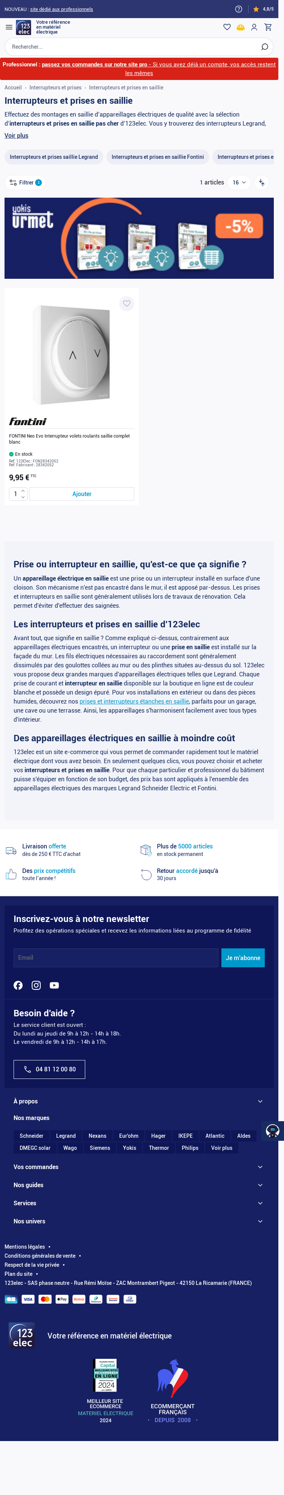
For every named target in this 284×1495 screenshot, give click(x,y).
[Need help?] (238, 9)
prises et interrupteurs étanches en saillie (134, 701)
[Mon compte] (254, 27)
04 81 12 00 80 (49, 1069)
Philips (190, 1148)
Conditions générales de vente (40, 1255)
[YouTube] (54, 985)
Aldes (243, 1136)
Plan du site (18, 1274)
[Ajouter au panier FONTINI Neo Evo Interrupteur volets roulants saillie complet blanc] (81, 494)
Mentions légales (25, 1246)
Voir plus (16, 135)
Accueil (13, 88)
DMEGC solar (35, 1148)
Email (25, 958)
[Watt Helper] (272, 1131)
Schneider (31, 1136)
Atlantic (215, 1136)
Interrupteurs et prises (55, 88)
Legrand (66, 1136)
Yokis (129, 1148)
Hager (158, 1136)
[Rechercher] (264, 46)
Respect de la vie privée (32, 1265)
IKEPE (185, 1136)
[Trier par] (261, 182)
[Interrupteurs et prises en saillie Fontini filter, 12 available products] (157, 157)
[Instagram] (36, 985)
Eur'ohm (128, 1136)
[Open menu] (9, 27)
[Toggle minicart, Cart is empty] (268, 27)
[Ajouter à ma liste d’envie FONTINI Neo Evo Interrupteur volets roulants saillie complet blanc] (126, 303)
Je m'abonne (243, 958)
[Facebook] (18, 985)
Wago (70, 1148)
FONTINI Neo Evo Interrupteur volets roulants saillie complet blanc (69, 439)
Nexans (97, 1136)
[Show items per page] (239, 182)
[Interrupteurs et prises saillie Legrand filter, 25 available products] (54, 157)
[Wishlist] (227, 27)
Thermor (159, 1148)
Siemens (100, 1148)
